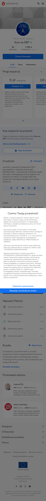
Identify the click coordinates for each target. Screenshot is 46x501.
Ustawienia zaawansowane (23, 286)
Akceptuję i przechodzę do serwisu (23, 291)
